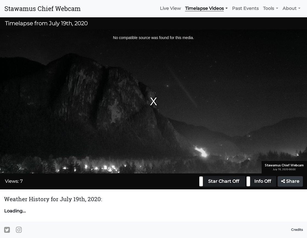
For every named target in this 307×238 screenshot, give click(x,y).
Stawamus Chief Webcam (42, 8)
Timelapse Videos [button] (204, 8)
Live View (170, 8)
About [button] (290, 8)
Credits (297, 230)
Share (290, 181)
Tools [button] (268, 8)
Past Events (245, 8)
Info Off (262, 181)
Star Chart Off (223, 181)
